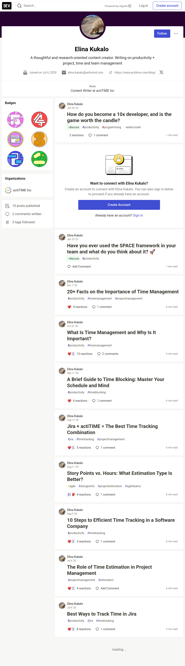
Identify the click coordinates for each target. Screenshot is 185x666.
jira (70, 439)
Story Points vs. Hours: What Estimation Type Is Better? (119, 476)
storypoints (86, 486)
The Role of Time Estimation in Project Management (109, 570)
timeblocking (96, 392)
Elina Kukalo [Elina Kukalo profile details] (75, 104)
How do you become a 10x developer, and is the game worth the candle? (119, 117)
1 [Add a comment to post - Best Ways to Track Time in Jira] (105, 629)
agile (71, 486)
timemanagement (99, 298)
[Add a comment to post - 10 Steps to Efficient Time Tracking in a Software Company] (79, 541)
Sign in (138, 215)
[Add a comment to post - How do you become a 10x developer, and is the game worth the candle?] (75, 135)
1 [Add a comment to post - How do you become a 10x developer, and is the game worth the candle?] (98, 135)
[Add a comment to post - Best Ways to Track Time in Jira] (79, 629)
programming (111, 127)
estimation (105, 580)
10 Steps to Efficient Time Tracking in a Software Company (121, 523)
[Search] (19, 6)
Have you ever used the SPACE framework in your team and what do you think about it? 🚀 (121, 249)
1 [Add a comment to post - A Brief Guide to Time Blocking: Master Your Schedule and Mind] (101, 400)
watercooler (132, 127)
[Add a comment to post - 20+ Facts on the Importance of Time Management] (77, 307)
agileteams (133, 486)
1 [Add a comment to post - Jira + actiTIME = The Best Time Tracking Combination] (105, 447)
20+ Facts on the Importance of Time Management (123, 292)
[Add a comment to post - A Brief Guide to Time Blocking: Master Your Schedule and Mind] (77, 400)
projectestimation (110, 486)
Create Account (119, 205)
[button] (15, 119)
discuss (73, 127)
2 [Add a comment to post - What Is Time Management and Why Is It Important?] (107, 353)
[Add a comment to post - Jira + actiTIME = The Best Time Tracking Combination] (79, 447)
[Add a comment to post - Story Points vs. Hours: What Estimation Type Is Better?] (79, 494)
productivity (90, 127)
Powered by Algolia (118, 6)
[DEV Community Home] (7, 6)
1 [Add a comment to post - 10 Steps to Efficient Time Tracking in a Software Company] (105, 541)
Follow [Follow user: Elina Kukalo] (162, 33)
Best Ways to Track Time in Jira (101, 614)
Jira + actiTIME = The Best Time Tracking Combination (112, 429)
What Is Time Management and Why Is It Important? (111, 336)
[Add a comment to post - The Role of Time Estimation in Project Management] (79, 588)
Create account (167, 6)
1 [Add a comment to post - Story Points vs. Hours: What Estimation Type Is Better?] (105, 494)
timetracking (85, 439)
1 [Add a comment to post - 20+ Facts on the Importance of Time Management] (101, 306)
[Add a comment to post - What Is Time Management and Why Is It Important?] (80, 353)
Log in (143, 6)
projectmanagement (128, 298)
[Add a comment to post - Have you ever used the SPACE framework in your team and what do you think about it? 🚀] (79, 266)
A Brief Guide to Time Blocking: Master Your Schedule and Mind (115, 382)
